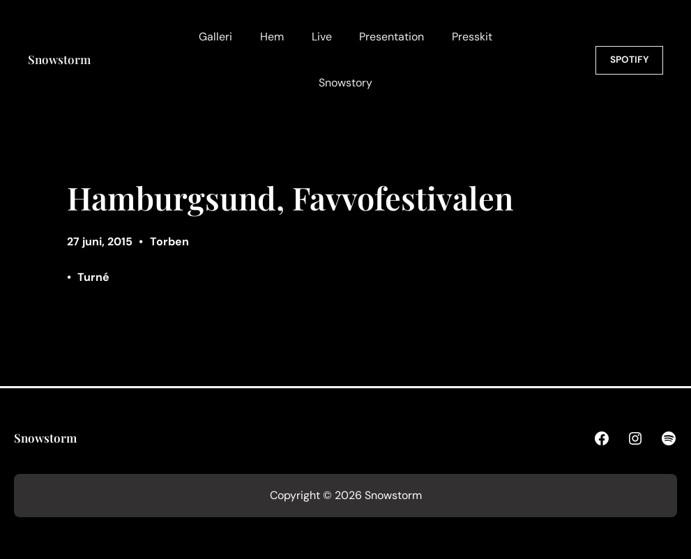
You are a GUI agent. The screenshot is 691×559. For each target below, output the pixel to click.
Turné (93, 277)
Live (322, 36)
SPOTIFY (629, 60)
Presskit (472, 36)
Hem (272, 36)
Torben (169, 241)
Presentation (391, 36)
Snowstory (345, 82)
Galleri (215, 36)
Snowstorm (59, 59)
